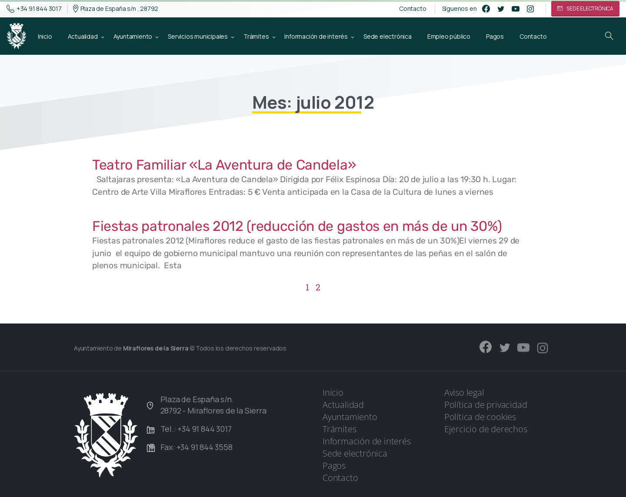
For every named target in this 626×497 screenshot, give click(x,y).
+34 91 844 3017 (34, 8)
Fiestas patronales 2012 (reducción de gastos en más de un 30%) (297, 226)
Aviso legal (464, 392)
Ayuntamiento (350, 417)
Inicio (333, 392)
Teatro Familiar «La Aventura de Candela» (224, 165)
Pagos (334, 465)
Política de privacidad (485, 404)
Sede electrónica (355, 453)
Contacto (412, 8)
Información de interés (367, 441)
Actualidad (343, 404)
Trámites (339, 429)
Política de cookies (480, 417)
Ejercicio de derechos (485, 429)
